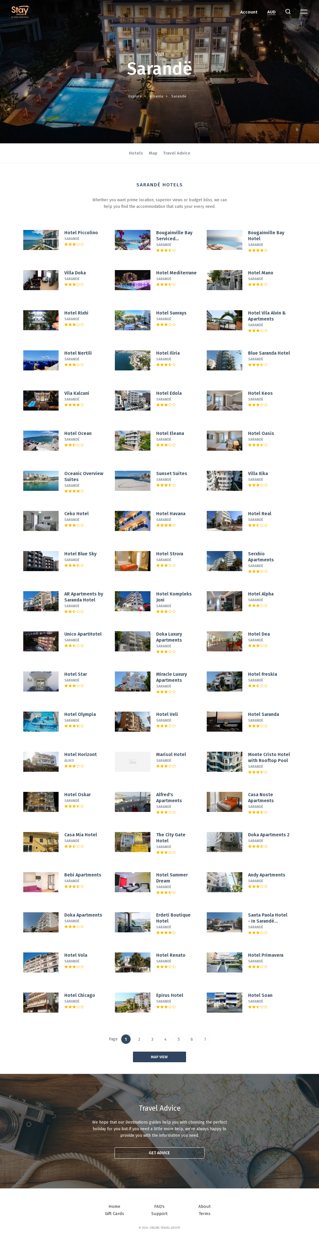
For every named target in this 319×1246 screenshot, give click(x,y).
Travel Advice (176, 153)
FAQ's (159, 1206)
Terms (204, 1213)
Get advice (159, 1153)
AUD (271, 12)
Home (114, 1206)
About (204, 1206)
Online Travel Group (165, 1228)
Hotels (136, 153)
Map (153, 153)
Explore (135, 96)
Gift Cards (114, 1213)
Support (159, 1213)
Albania (156, 96)
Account (249, 12)
